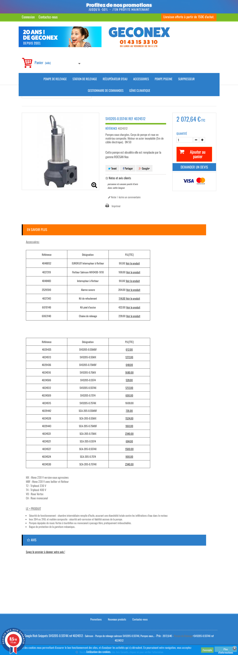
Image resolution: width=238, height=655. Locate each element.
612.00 (129, 349)
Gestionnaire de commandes (105, 90)
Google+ (144, 168)
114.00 (122, 298)
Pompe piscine (163, 78)
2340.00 (129, 433)
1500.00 (129, 449)
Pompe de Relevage (55, 78)
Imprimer (116, 206)
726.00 (129, 411)
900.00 (129, 456)
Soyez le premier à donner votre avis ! (45, 552)
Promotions (96, 618)
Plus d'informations (225, 649)
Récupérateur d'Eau (115, 78)
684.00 (129, 441)
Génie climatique (139, 90)
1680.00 (129, 372)
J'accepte (207, 650)
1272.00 (129, 357)
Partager (128, 168)
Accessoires (141, 78)
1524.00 (129, 418)
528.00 (129, 380)
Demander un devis (194, 167)
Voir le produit (133, 263)
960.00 (129, 426)
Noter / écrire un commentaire (124, 197)
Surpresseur (186, 78)
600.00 (129, 395)
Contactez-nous (48, 16)
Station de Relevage (84, 78)
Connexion (28, 16)
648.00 (129, 365)
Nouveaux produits (117, 618)
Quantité (181, 133)
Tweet (112, 168)
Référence (111, 128)
